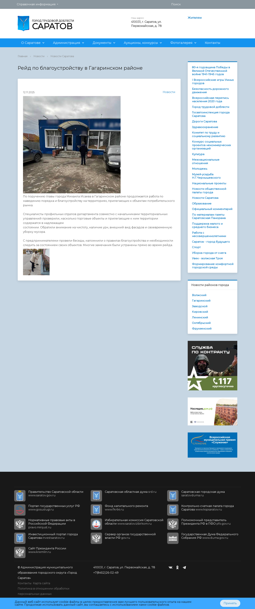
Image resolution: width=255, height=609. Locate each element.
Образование (201, 203)
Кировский (200, 311)
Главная (22, 56)
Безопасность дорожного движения (210, 90)
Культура (198, 154)
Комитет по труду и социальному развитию (208, 134)
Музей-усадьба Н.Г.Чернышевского (206, 176)
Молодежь (199, 168)
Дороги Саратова (204, 121)
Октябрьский (201, 323)
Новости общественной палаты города (209, 190)
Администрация (66, 43)
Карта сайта (41, 583)
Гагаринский (201, 300)
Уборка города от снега (209, 253)
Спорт (196, 247)
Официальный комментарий (212, 209)
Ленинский (200, 317)
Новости (38, 56)
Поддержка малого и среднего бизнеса (207, 225)
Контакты (212, 43)
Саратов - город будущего (211, 241)
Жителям (195, 17)
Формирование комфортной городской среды (212, 265)
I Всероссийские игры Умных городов (213, 81)
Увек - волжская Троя (207, 258)
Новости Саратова (62, 56)
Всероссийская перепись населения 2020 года (210, 99)
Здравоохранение (205, 127)
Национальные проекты (209, 183)
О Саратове (31, 43)
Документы (102, 43)
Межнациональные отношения (205, 161)
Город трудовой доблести (210, 107)
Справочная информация (36, 4)
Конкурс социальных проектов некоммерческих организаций (211, 145)
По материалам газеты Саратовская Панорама (209, 216)
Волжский (199, 295)
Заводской (199, 306)
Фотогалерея (181, 43)
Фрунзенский (201, 328)
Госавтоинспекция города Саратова (211, 114)
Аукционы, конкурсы (141, 43)
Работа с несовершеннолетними (209, 234)
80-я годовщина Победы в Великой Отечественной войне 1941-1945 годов (211, 71)
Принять (230, 603)
